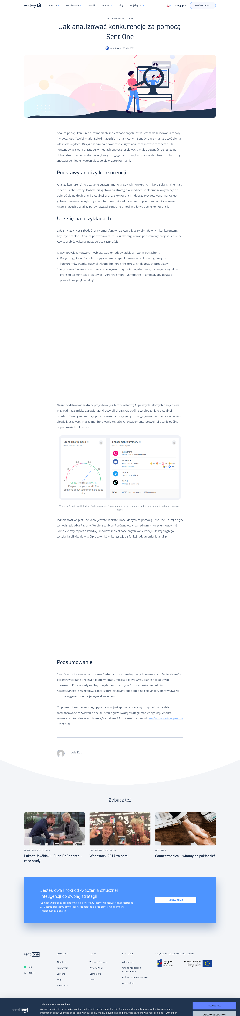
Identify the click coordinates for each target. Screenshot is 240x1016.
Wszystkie (161, 850)
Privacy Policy (96, 967)
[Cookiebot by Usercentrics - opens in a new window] (19, 1010)
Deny (214, 1007)
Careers (61, 973)
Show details (161, 1010)
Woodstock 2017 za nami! (109, 855)
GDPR (92, 979)
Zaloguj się (180, 5)
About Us (61, 962)
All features (128, 962)
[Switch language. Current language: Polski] (169, 5)
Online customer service (135, 977)
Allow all (214, 989)
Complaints (95, 973)
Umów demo (176, 900)
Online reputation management (131, 969)
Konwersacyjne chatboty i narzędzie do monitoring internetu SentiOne (32, 5)
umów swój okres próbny (166, 718)
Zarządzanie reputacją (120, 18)
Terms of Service (98, 962)
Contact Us (62, 967)
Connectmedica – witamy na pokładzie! (185, 855)
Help (30, 966)
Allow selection (214, 998)
